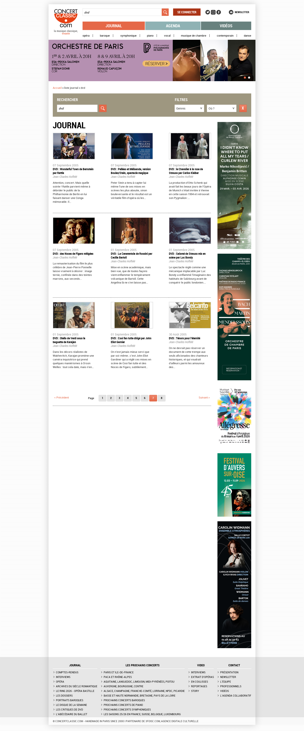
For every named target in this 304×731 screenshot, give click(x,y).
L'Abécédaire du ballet (71, 714)
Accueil (57, 88)
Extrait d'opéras (202, 677)
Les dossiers (64, 695)
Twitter (207, 12)
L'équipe (225, 681)
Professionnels (230, 686)
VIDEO (201, 665)
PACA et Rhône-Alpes (118, 677)
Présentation (229, 672)
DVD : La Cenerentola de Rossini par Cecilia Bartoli (131, 255)
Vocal (167, 35)
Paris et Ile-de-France (119, 672)
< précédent (61, 397)
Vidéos (226, 26)
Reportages (199, 686)
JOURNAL (75, 665)
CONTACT (234, 665)
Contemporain (225, 35)
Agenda (173, 26)
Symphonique (128, 35)
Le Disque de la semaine (71, 704)
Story (195, 691)
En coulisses (199, 681)
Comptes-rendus (67, 672)
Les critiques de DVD (69, 709)
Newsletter (242, 12)
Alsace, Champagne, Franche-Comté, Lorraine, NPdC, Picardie (144, 691)
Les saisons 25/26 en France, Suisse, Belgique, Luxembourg (142, 714)
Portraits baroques (69, 700)
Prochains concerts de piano (123, 704)
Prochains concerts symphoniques (127, 709)
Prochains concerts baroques (124, 700)
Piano (150, 35)
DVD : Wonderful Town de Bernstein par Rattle (73, 171)
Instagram (213, 12)
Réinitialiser (243, 108)
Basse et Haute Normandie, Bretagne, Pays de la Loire (139, 695)
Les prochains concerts (143, 665)
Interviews (63, 677)
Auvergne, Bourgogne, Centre (123, 686)
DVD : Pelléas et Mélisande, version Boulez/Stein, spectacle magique (131, 171)
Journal (114, 26)
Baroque (105, 35)
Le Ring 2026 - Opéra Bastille (75, 691)
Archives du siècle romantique (76, 686)
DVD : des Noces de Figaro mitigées (73, 254)
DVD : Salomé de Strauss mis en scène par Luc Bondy (187, 255)
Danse (247, 35)
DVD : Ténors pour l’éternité (184, 338)
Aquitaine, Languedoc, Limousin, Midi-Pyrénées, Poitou (139, 681)
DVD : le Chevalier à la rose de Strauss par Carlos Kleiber (186, 171)
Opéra (86, 35)
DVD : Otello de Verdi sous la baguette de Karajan (69, 340)
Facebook (218, 12)
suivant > (204, 397)
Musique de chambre (193, 35)
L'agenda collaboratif (235, 695)
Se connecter (186, 12)
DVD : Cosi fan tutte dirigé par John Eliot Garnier (131, 340)
